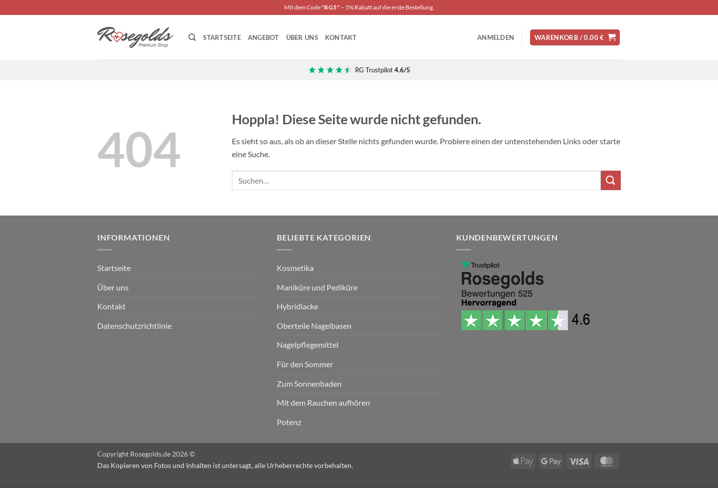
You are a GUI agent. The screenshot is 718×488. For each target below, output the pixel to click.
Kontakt (111, 306)
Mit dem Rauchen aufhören (323, 402)
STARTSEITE (222, 37)
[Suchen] (192, 37)
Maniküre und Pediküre (317, 287)
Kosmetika (295, 267)
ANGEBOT (263, 37)
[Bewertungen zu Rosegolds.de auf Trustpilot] (359, 70)
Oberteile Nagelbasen (314, 325)
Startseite (114, 267)
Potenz (289, 422)
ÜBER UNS (302, 37)
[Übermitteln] (611, 180)
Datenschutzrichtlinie (134, 325)
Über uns (113, 287)
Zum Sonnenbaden (309, 383)
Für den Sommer (305, 364)
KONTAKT (341, 37)
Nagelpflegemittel (308, 344)
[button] (495, 37)
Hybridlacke (297, 306)
